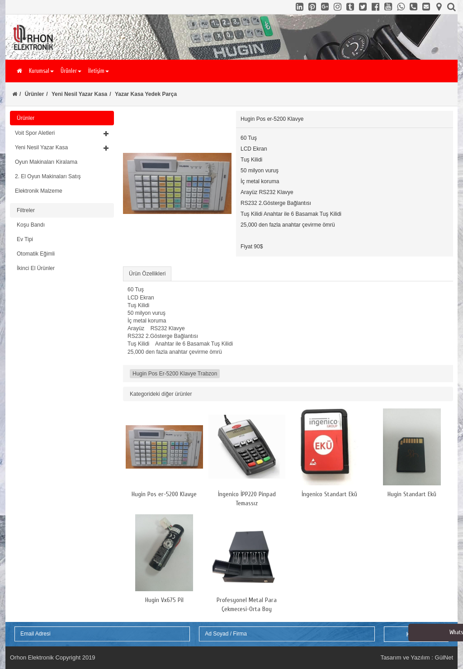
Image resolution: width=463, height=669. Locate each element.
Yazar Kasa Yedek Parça (146, 94)
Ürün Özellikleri (147, 273)
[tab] (61, 162)
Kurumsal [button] (41, 70)
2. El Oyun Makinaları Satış (47, 176)
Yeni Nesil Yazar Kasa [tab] (62, 147)
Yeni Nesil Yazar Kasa (79, 94)
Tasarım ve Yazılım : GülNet (416, 657)
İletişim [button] (98, 70)
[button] (61, 133)
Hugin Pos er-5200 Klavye (164, 494)
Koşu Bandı (31, 225)
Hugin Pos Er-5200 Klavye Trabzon (174, 373)
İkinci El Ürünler (36, 268)
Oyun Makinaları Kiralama (46, 162)
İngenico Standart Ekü (329, 494)
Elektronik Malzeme (38, 191)
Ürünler (34, 94)
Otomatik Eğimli (36, 254)
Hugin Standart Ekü (411, 494)
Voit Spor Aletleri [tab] (62, 133)
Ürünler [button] (71, 70)
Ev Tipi (25, 239)
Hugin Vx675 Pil (164, 600)
